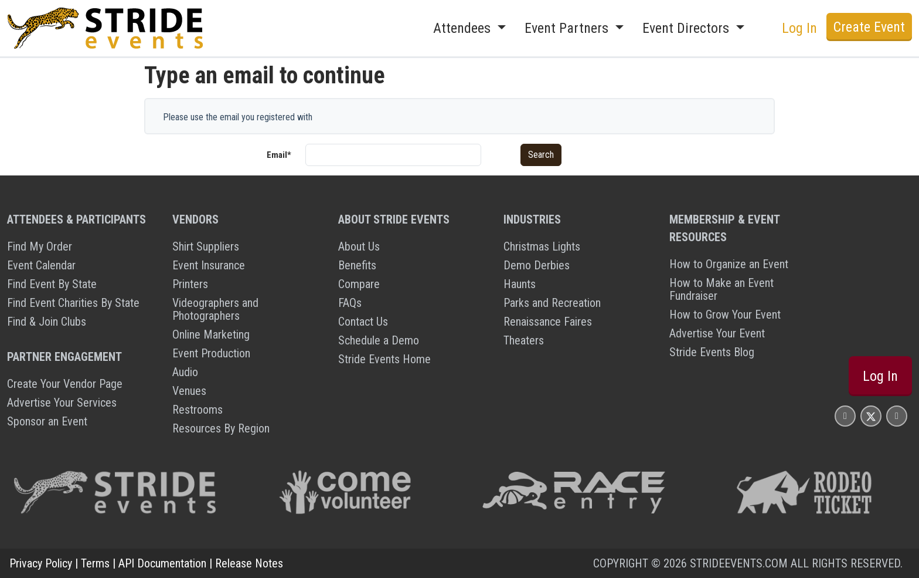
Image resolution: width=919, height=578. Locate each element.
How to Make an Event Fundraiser (721, 289)
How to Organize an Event (728, 264)
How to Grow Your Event (725, 314)
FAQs (350, 303)
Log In (799, 28)
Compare (359, 284)
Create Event (869, 27)
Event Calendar (41, 265)
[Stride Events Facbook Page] (845, 415)
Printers (190, 284)
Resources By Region (221, 428)
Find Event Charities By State (73, 303)
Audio (185, 372)
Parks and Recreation (552, 303)
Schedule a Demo (378, 340)
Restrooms (197, 410)
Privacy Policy (40, 563)
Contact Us (363, 322)
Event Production (211, 353)
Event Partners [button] (568, 28)
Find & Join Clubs (46, 322)
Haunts (519, 284)
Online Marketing (211, 334)
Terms (95, 563)
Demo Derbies (536, 265)
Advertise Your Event (717, 333)
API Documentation (162, 563)
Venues (189, 391)
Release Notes (249, 563)
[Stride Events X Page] (871, 415)
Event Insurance (208, 265)
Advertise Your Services (62, 403)
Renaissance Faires (547, 322)
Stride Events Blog (711, 352)
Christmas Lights (541, 246)
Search (541, 154)
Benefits (357, 265)
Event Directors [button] (687, 28)
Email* (279, 155)
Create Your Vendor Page (64, 384)
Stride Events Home (384, 359)
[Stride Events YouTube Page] (897, 415)
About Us (359, 246)
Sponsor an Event (47, 421)
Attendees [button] (463, 28)
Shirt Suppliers (205, 246)
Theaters (523, 340)
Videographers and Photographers (215, 309)
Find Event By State (52, 284)
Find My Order (39, 246)
